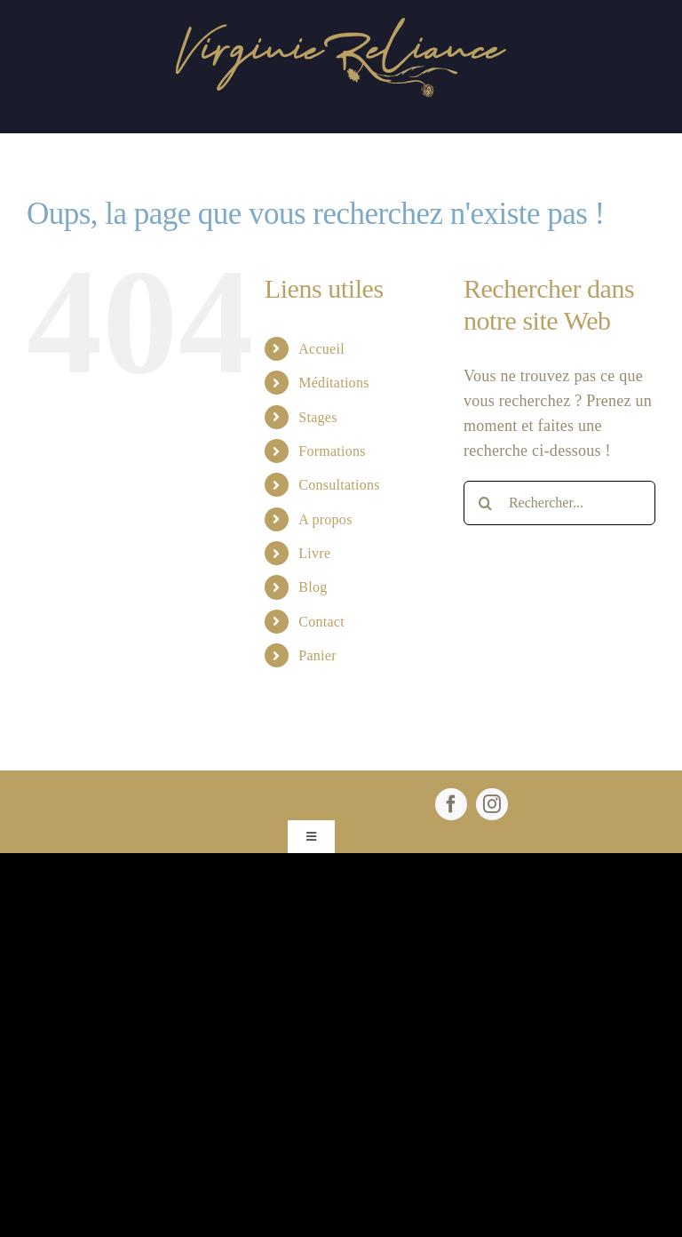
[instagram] (492, 804)
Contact (321, 621)
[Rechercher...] (559, 503)
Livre (314, 553)
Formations (332, 451)
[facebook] (451, 804)
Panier (317, 655)
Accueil (321, 348)
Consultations (339, 484)
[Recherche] (486, 503)
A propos (325, 519)
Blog (312, 587)
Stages (317, 417)
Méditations (333, 382)
